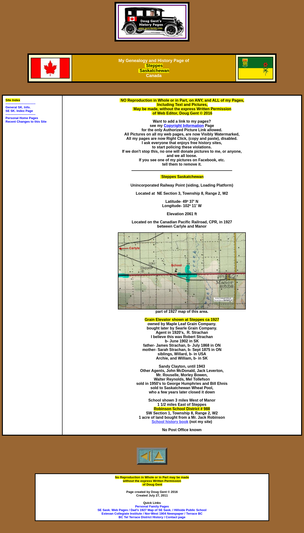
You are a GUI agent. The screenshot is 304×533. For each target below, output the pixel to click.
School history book (170, 422)
